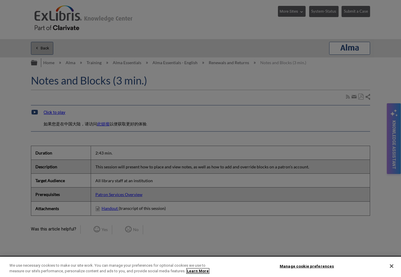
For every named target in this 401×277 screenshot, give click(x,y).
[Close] (391, 266)
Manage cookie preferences (307, 266)
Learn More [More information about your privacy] (198, 271)
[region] (200, 267)
